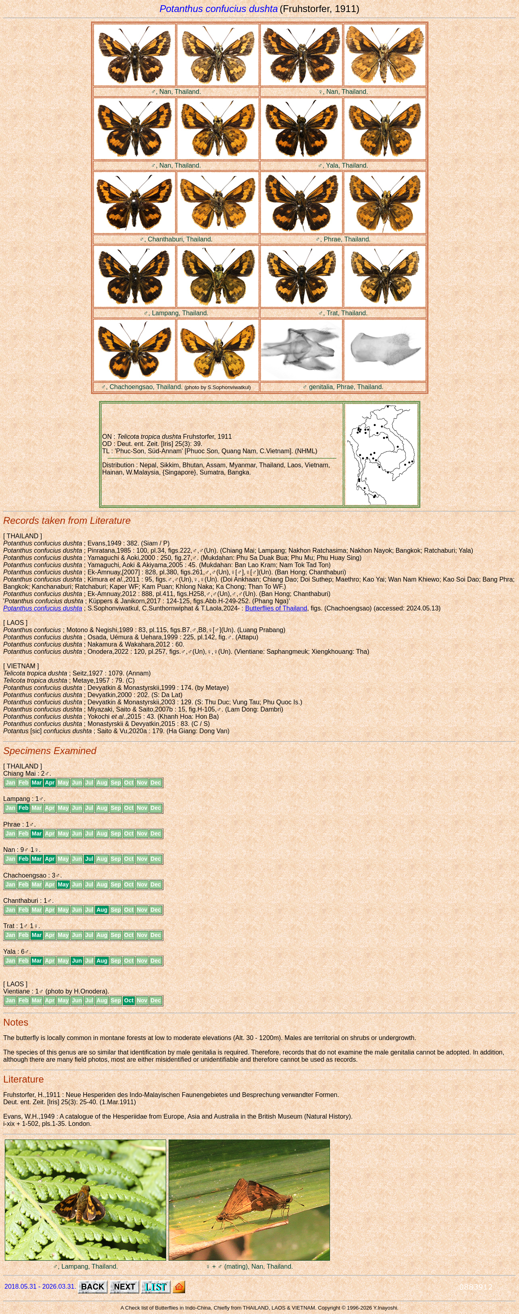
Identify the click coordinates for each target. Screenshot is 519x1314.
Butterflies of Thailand (276, 608)
